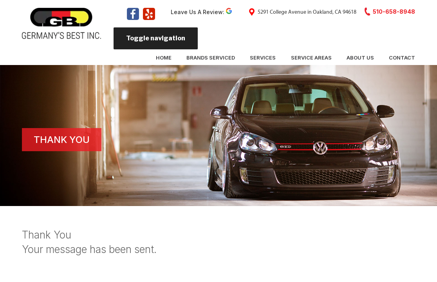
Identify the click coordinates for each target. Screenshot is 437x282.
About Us (360, 57)
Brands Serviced (210, 57)
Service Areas (311, 57)
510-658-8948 (394, 11)
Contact (402, 57)
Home (164, 57)
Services (263, 57)
